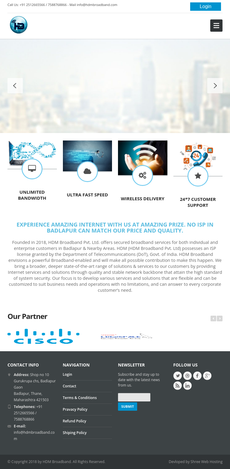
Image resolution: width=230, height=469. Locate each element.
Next (220, 318)
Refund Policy (75, 421)
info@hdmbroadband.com (97, 4)
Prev (213, 318)
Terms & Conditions (80, 397)
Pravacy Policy (75, 409)
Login (205, 6)
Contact (69, 386)
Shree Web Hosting (206, 461)
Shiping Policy (75, 432)
